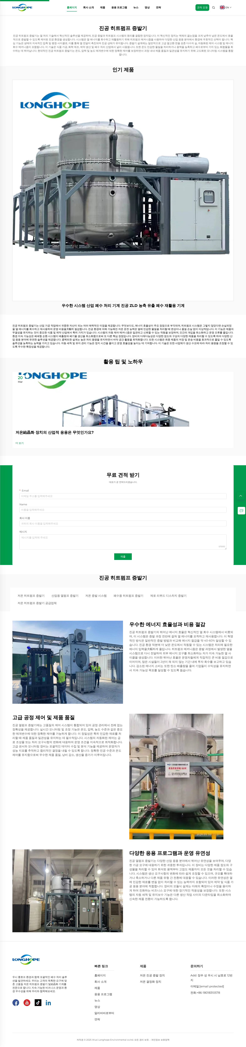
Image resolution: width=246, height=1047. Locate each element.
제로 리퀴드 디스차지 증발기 (168, 595)
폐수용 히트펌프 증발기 (128, 595)
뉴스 (135, 7)
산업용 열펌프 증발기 (64, 595)
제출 (123, 556)
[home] (22, 7)
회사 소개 (88, 7)
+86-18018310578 (208, 992)
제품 (102, 7)
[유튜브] (27, 1002)
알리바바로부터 (104, 1013)
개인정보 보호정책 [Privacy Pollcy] (160, 1039)
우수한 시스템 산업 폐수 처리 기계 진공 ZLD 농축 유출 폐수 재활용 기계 (123, 305)
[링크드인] (48, 1002)
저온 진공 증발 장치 (152, 975)
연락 (158, 7)
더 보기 (20, 443)
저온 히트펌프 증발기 (31, 595)
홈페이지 (100, 975)
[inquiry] (241, 510)
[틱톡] (38, 1002)
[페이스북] (15, 1002)
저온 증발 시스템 (96, 595)
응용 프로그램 (119, 7)
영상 (147, 7)
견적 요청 (202, 7)
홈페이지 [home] (72, 7)
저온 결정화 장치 (150, 981)
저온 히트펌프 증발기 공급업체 (37, 603)
